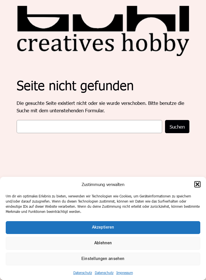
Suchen (177, 126)
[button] (197, 184)
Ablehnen (103, 243)
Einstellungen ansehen (103, 258)
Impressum (124, 272)
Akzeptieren (103, 227)
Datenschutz (82, 272)
